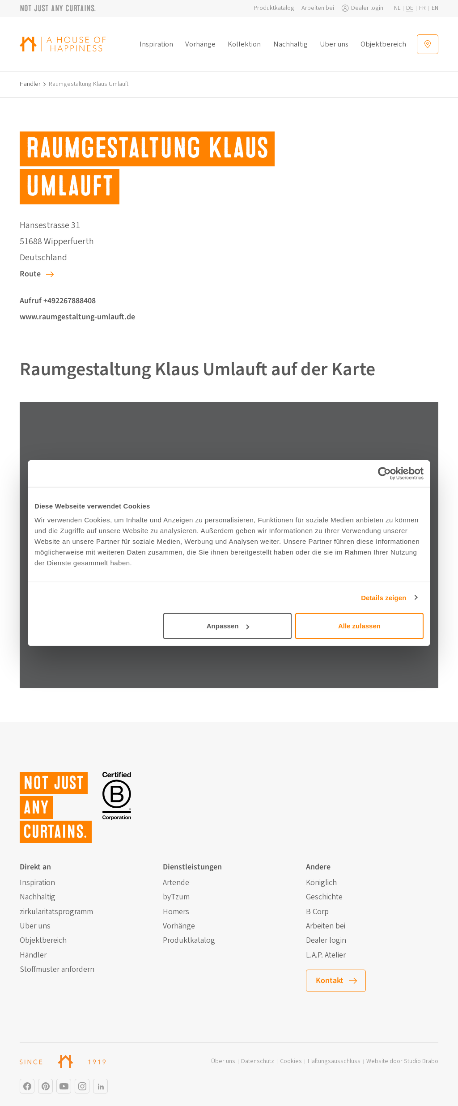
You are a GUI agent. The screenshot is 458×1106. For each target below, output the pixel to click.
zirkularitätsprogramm (56, 912)
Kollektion (244, 44)
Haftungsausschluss (334, 1061)
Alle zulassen (359, 626)
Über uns (334, 44)
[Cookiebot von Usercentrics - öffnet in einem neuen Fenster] (384, 473)
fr (422, 8)
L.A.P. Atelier (326, 955)
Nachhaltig (290, 44)
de (409, 8)
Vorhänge (200, 44)
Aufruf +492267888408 (58, 300)
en (435, 8)
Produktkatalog (274, 8)
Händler (30, 84)
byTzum (176, 897)
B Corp (317, 912)
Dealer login (367, 8)
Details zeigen (383, 597)
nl (397, 8)
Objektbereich (383, 44)
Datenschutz (257, 1061)
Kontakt (330, 980)
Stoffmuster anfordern (57, 970)
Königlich (321, 883)
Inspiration (156, 44)
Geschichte (324, 897)
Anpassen (228, 626)
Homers (176, 912)
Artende (176, 883)
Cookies (291, 1061)
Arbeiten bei (317, 8)
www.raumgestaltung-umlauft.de (77, 316)
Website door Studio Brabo (402, 1061)
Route (30, 274)
